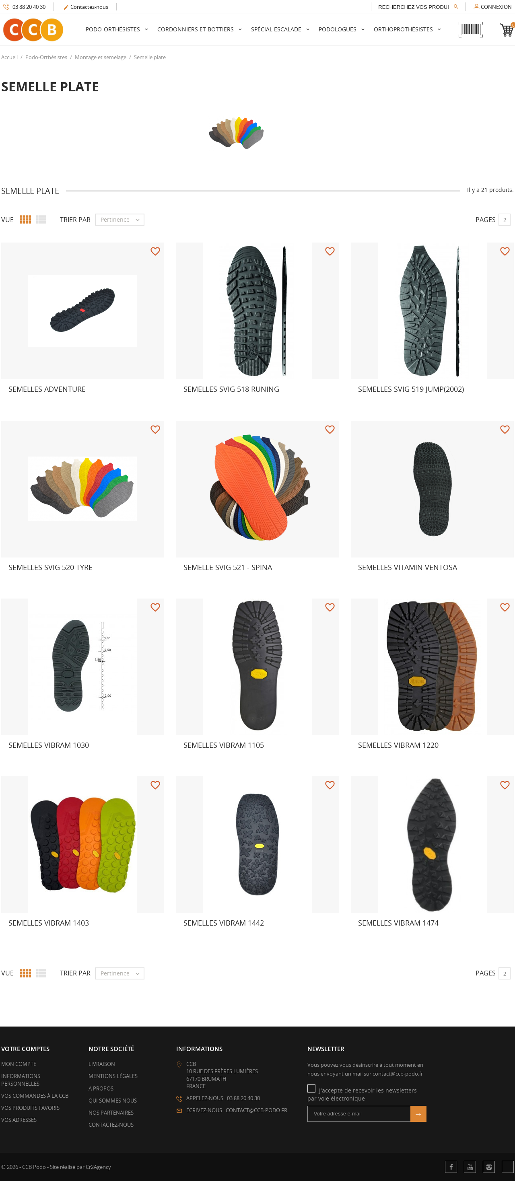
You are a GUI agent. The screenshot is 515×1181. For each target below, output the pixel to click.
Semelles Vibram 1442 (223, 923)
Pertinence (122, 219)
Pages (486, 219)
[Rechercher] (418, 6)
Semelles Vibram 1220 (398, 745)
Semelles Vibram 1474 (398, 923)
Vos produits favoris (30, 1107)
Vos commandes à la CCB (34, 1095)
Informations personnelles (20, 1079)
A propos (101, 1088)
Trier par (75, 219)
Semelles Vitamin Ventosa (407, 567)
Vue (7, 219)
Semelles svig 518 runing (231, 389)
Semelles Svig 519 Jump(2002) (411, 389)
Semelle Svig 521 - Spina (227, 567)
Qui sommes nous (113, 1100)
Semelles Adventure (47, 389)
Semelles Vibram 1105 (223, 745)
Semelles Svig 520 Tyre (50, 567)
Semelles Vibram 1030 (48, 745)
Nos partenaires (111, 1112)
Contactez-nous (85, 6)
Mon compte (18, 1064)
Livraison (102, 1064)
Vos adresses (19, 1119)
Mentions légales (113, 1076)
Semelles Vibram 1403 (48, 923)
